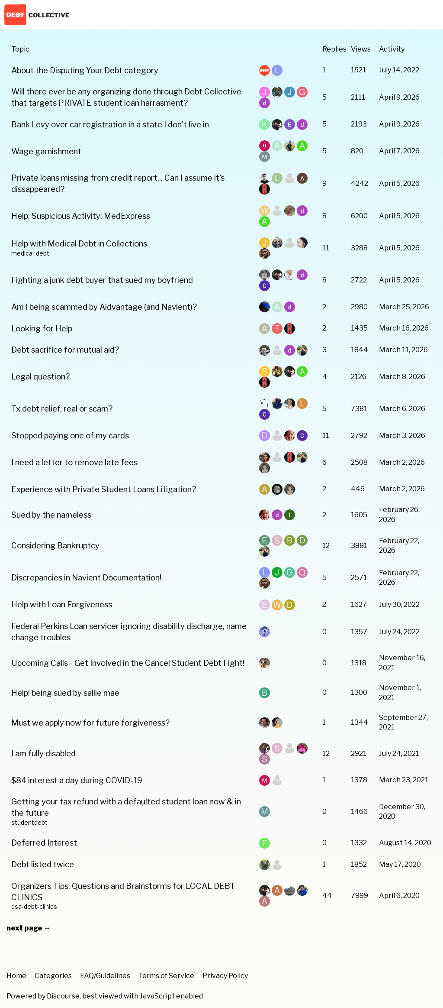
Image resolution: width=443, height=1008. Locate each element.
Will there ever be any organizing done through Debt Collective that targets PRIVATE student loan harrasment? (126, 97)
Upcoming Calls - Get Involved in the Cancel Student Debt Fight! (127, 663)
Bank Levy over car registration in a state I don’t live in (110, 125)
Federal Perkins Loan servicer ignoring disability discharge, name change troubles (129, 631)
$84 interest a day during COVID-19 (76, 780)
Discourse (63, 996)
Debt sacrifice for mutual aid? (65, 350)
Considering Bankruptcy (55, 546)
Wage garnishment (46, 151)
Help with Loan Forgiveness (61, 604)
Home (16, 976)
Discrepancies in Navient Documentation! (86, 578)
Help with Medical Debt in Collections (79, 244)
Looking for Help (41, 329)
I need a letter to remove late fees (74, 462)
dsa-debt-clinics (34, 906)
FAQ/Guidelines (105, 976)
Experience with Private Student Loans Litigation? (103, 489)
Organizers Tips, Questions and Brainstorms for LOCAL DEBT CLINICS (123, 891)
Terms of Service (166, 976)
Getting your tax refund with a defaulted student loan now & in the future (126, 807)
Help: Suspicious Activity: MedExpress (80, 216)
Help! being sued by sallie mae (65, 693)
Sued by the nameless (51, 515)
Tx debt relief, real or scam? (61, 409)
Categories (53, 976)
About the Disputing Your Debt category (84, 70)
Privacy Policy (225, 976)
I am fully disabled (43, 753)
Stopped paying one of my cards (70, 436)
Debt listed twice (42, 864)
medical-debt (30, 253)
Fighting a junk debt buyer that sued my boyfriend (102, 280)
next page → (28, 928)
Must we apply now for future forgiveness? (90, 723)
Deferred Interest (44, 843)
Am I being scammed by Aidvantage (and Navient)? (104, 307)
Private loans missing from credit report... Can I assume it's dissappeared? (118, 183)
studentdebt (29, 822)
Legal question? (40, 377)
